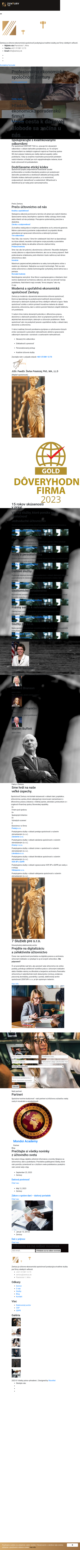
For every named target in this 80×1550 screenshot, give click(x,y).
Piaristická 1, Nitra (21, 46)
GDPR (18, 1310)
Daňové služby (20, 583)
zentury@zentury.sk (24, 1275)
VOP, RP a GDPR (18, 862)
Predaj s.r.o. (16, 828)
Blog (18, 1294)
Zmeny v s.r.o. (17, 845)
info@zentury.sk (15, 51)
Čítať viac (15, 1183)
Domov (19, 1286)
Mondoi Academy (25, 1141)
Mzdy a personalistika (25, 564)
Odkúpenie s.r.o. (18, 870)
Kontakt (19, 1297)
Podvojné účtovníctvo (24, 547)
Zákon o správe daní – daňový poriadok (31, 1195)
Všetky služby (17, 99)
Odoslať (16, 1086)
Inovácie (15, 260)
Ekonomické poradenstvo (27, 600)
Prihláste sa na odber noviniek (48, 1251)
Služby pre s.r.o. (21, 633)
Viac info (15, 534)
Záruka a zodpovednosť (21, 224)
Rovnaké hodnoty (18, 274)
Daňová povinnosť (20, 1179)
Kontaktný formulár (7, 65)
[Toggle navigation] (3, 9)
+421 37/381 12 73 (18, 48)
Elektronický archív (23, 1305)
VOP (18, 1308)
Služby (18, 1291)
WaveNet (52, 1380)
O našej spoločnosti (19, 82)
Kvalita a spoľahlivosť (20, 211)
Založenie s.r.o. (18, 837)
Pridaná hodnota (18, 247)
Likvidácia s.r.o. (18, 853)
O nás (18, 1289)
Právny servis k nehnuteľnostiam (31, 617)
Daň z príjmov (18, 1239)
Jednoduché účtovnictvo (26, 530)
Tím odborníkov (18, 236)
